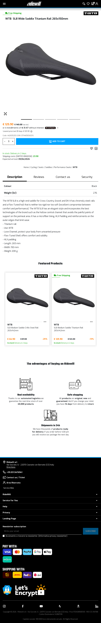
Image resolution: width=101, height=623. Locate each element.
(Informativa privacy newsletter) (52, 536)
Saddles (48, 167)
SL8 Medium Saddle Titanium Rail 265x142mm (68, 329)
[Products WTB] (91, 13)
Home (26, 167)
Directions (11, 467)
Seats (40, 167)
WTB (75, 167)
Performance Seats (62, 167)
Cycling (34, 167)
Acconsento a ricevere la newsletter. (36, 536)
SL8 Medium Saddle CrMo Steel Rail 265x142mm (22, 329)
